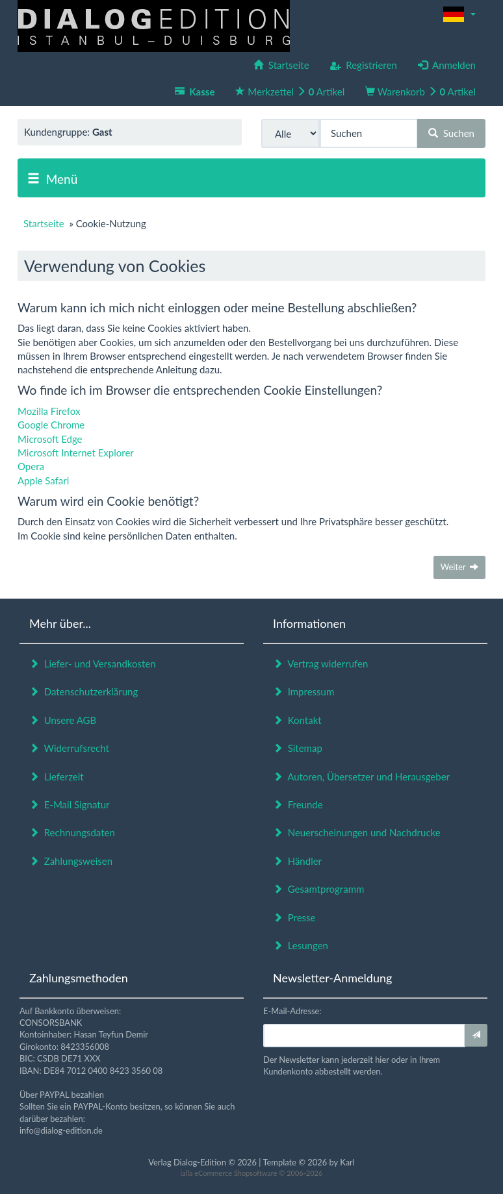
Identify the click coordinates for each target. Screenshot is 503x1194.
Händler (297, 861)
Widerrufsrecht (69, 748)
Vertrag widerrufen (320, 663)
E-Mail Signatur (69, 804)
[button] (459, 14)
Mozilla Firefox (49, 411)
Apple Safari (43, 480)
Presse (294, 917)
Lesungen (300, 945)
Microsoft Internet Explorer (76, 452)
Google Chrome (51, 424)
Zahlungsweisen (70, 861)
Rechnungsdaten (72, 832)
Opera (31, 466)
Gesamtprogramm (318, 889)
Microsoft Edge (50, 439)
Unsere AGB (62, 720)
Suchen (451, 133)
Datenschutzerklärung (83, 691)
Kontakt (297, 720)
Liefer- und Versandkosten (92, 663)
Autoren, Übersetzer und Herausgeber (361, 776)
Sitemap (297, 748)
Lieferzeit (56, 776)
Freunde (298, 804)
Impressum (303, 691)
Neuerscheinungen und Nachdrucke (357, 832)
